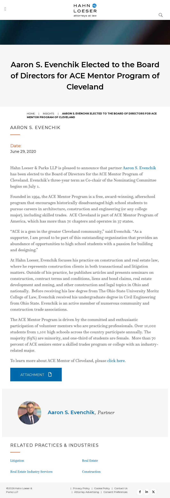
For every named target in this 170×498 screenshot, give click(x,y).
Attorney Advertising (86, 491)
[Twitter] (147, 492)
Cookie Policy (102, 488)
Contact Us (120, 488)
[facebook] (140, 492)
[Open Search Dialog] (161, 14)
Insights (48, 113)
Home (31, 113)
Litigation (17, 461)
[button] (5, 9)
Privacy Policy (81, 488)
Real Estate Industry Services (31, 472)
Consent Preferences (115, 491)
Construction (91, 472)
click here (116, 360)
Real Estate (90, 461)
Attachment (32, 375)
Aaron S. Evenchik (139, 167)
